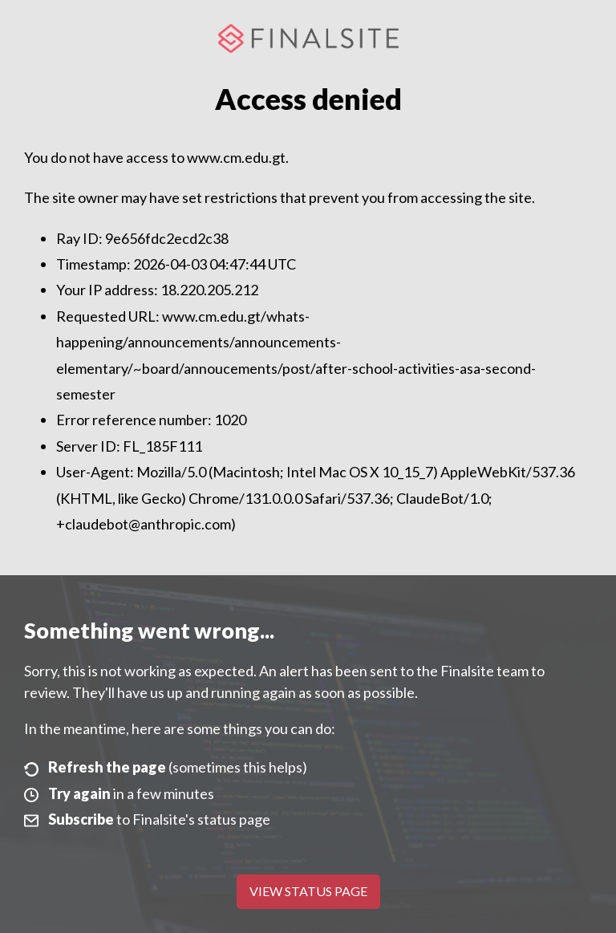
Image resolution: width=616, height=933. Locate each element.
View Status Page (308, 891)
